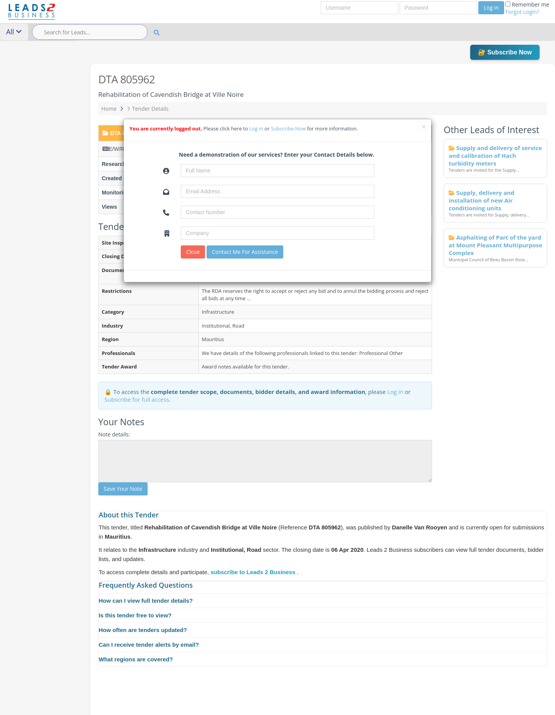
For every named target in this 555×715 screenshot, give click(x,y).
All (14, 31)
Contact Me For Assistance (245, 251)
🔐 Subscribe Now (505, 52)
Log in (491, 7)
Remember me (527, 8)
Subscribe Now (289, 128)
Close (193, 251)
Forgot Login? (522, 11)
